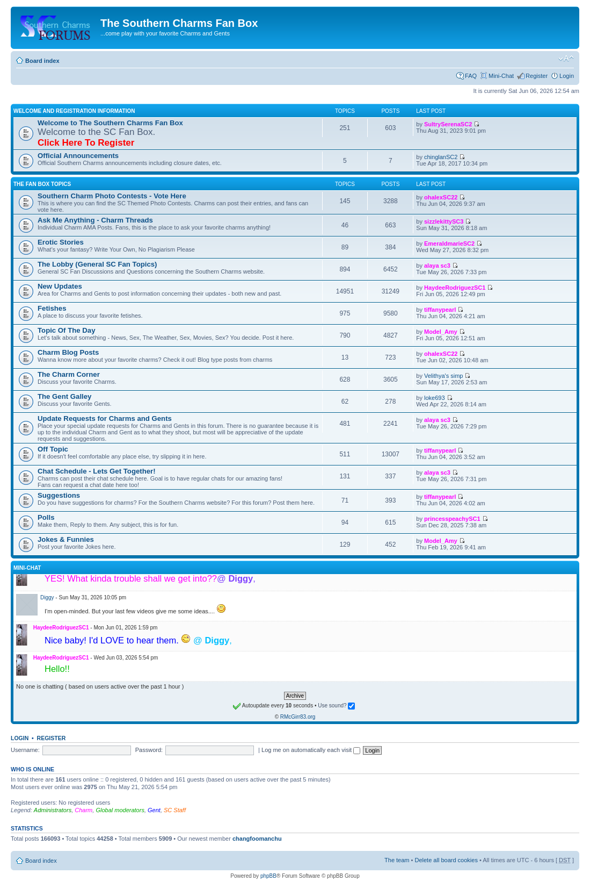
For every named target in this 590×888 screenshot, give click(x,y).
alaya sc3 (437, 265)
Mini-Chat (501, 76)
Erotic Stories (61, 242)
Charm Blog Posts (68, 352)
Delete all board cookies (445, 860)
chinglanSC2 (440, 157)
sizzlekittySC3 (443, 221)
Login (566, 76)
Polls (46, 517)
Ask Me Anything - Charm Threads (95, 220)
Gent (154, 810)
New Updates (60, 286)
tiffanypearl (440, 309)
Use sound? (336, 705)
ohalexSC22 (440, 197)
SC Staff (175, 810)
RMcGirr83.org (298, 717)
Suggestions (59, 495)
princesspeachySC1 (452, 518)
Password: (149, 750)
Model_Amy (440, 331)
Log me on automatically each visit (310, 750)
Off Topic (53, 449)
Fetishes (52, 308)
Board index (42, 61)
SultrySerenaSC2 (448, 124)
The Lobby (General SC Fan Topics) (97, 264)
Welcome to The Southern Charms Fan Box (110, 123)
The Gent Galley (64, 396)
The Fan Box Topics (42, 184)
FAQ (471, 76)
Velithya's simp (443, 376)
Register (537, 76)
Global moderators (120, 810)
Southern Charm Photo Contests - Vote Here (112, 196)
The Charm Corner (69, 374)
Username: (25, 750)
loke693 (434, 398)
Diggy (47, 597)
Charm (83, 810)
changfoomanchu (257, 838)
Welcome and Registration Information (74, 111)
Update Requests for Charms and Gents (105, 418)
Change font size (566, 58)
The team (396, 860)
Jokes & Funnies (66, 539)
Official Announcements (78, 156)
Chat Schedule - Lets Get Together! (97, 471)
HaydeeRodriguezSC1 (454, 287)
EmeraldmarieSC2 (449, 243)
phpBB (268, 876)
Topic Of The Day (66, 330)
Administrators (52, 810)
